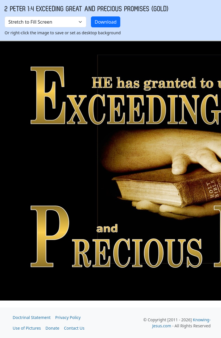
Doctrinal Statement (32, 317)
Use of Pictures (27, 328)
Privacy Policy (68, 317)
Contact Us (74, 328)
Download (106, 22)
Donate (52, 328)
